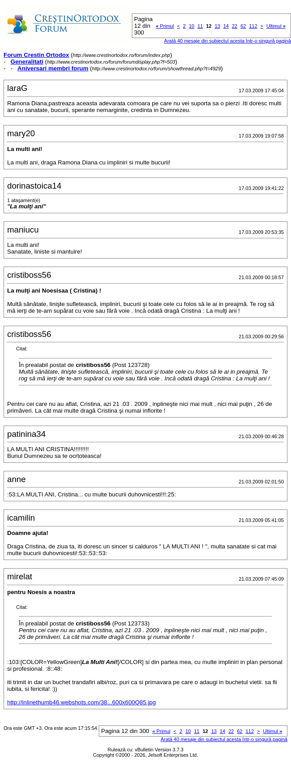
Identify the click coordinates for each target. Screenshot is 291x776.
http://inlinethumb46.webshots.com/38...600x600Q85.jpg (81, 702)
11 (200, 26)
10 (191, 26)
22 (234, 26)
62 (243, 26)
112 (253, 26)
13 (217, 26)
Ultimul (276, 26)
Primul (165, 26)
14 (225, 26)
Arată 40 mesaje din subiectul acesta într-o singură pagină (227, 40)
